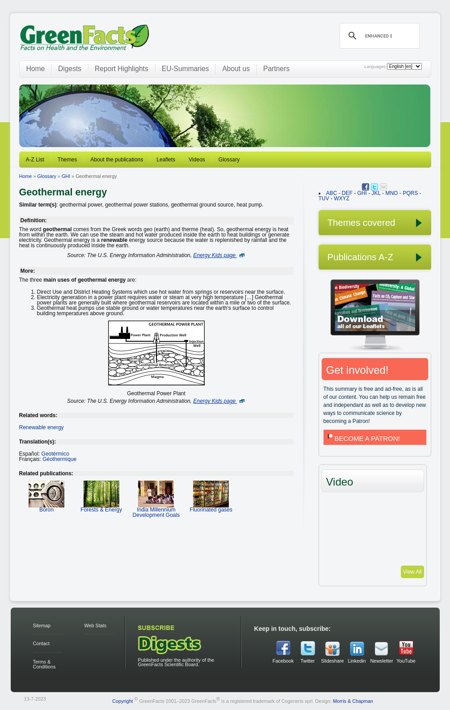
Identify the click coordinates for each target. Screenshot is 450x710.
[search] (378, 35)
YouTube (405, 661)
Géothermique (59, 459)
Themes (67, 159)
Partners (276, 68)
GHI (66, 176)
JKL (376, 193)
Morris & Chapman (353, 700)
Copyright (122, 700)
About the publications (116, 159)
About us (236, 68)
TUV (324, 198)
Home (35, 68)
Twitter (308, 661)
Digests (69, 68)
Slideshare (332, 661)
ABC (331, 193)
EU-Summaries (185, 68)
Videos (197, 159)
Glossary (229, 159)
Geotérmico (55, 454)
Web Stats (95, 625)
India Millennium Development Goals (156, 509)
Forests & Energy (101, 507)
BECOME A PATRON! (363, 438)
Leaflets (165, 159)
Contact (41, 643)
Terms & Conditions (44, 664)
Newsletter (381, 661)
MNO (391, 193)
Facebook (283, 661)
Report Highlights (121, 68)
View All (412, 572)
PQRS (410, 193)
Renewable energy (41, 427)
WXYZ (341, 198)
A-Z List (35, 159)
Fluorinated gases (211, 507)
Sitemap (42, 625)
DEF (347, 193)
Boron (46, 507)
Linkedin (357, 661)
